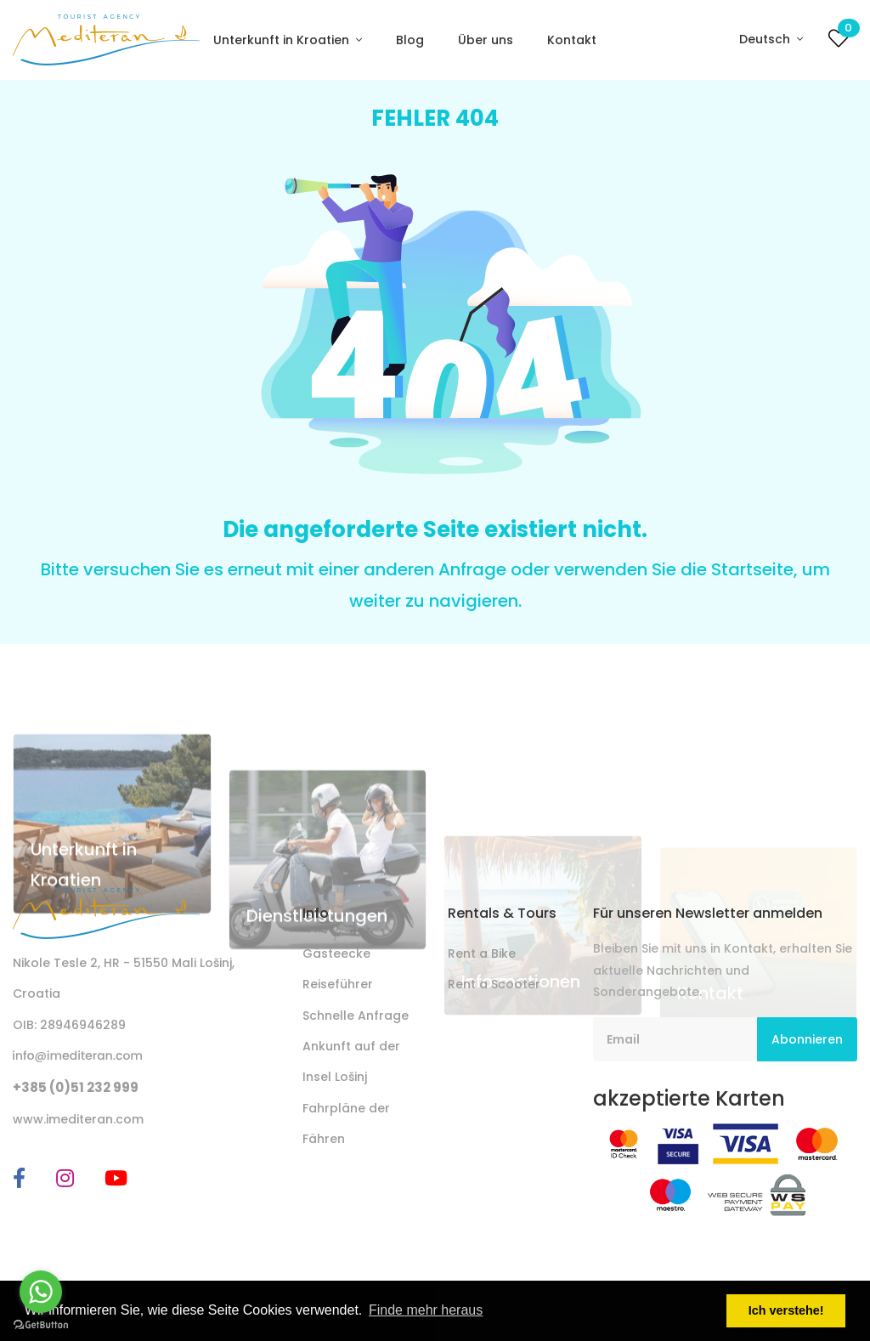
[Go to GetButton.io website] (41, 1324)
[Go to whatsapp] (41, 1291)
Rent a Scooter (494, 984)
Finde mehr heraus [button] (426, 1310)
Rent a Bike (482, 953)
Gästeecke (336, 953)
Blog (410, 39)
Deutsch (766, 39)
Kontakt (571, 39)
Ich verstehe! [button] (786, 1310)
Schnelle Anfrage (355, 1015)
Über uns (485, 39)
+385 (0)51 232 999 (75, 1087)
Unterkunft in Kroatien (283, 39)
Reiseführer (337, 984)
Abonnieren (807, 1039)
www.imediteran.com (78, 1119)
